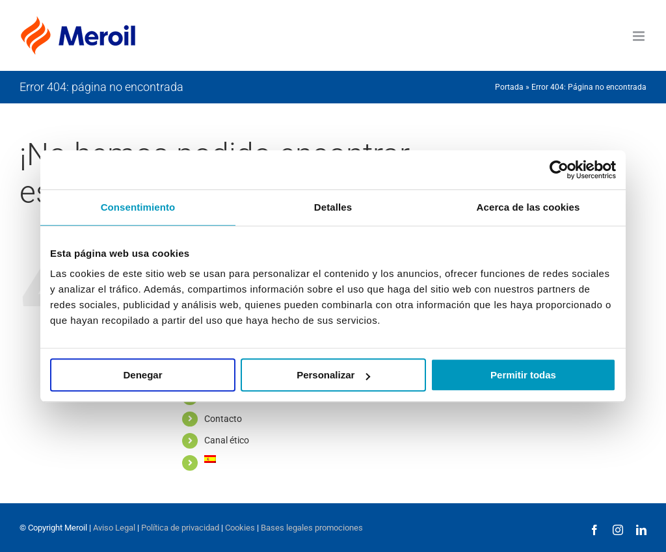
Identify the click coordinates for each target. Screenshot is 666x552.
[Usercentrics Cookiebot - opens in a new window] (559, 169)
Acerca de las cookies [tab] (528, 207)
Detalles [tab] (333, 207)
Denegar (142, 374)
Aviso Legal (114, 527)
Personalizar (333, 374)
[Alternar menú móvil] (639, 36)
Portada (509, 87)
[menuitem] (246, 459)
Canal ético (226, 440)
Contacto (223, 419)
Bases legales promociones (311, 527)
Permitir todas (523, 374)
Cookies (240, 527)
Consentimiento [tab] (138, 207)
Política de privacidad (180, 527)
